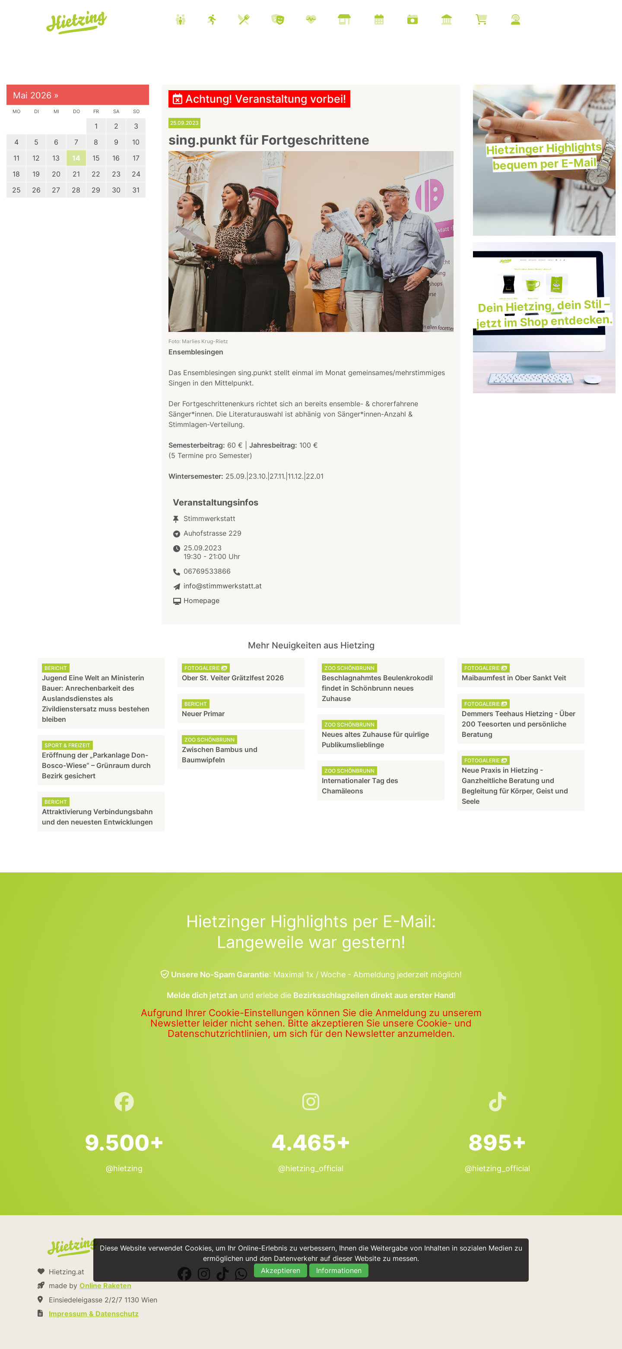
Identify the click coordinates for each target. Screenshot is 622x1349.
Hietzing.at (77, 23)
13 (56, 158)
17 (136, 158)
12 (36, 158)
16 (116, 158)
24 (136, 174)
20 (56, 174)
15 (96, 158)
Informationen (339, 1270)
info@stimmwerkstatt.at (223, 585)
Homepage (201, 600)
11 (16, 158)
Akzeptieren (280, 1270)
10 (136, 142)
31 (136, 190)
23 (116, 174)
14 (76, 158)
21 (76, 174)
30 (116, 190)
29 (96, 190)
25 (16, 190)
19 (36, 174)
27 (56, 190)
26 (36, 190)
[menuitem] (358, 20)
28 (76, 190)
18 (16, 174)
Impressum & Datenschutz (94, 1313)
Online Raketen (105, 1285)
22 (96, 174)
